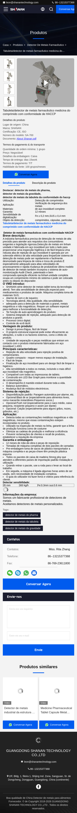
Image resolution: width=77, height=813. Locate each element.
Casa (6, 45)
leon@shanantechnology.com (20, 2)
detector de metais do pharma (21, 515)
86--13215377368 (63, 2)
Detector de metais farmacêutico (45, 45)
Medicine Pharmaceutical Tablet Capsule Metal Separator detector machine (56, 711)
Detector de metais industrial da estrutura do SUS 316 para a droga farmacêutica (19, 711)
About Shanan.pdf (26, 138)
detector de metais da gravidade (22, 528)
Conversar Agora (66, 9)
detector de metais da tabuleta (21, 521)
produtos (18, 45)
